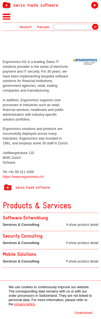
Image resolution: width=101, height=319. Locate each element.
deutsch (26, 27)
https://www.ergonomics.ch (23, 177)
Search (95, 27)
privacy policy (24, 304)
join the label (93, 6)
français (43, 27)
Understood (83, 313)
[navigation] (50, 5)
